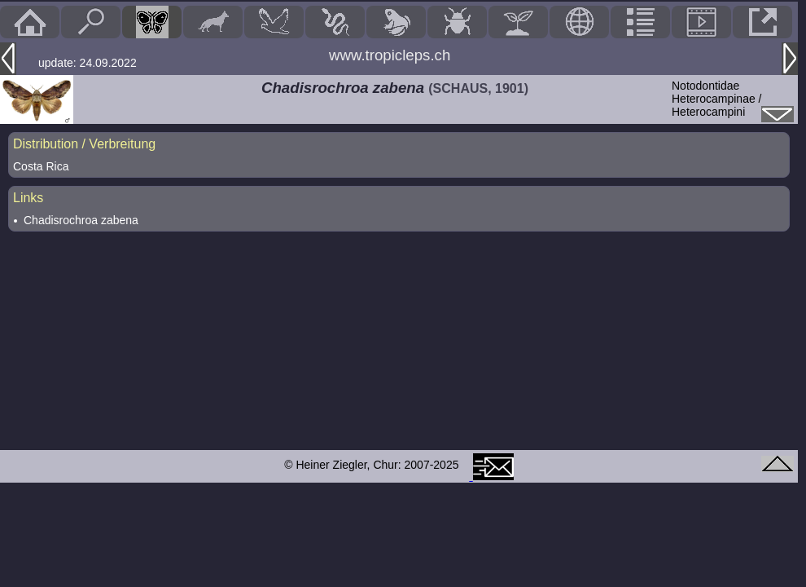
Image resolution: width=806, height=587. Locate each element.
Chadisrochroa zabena (81, 220)
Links (28, 198)
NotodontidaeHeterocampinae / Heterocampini (717, 98)
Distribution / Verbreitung (84, 144)
